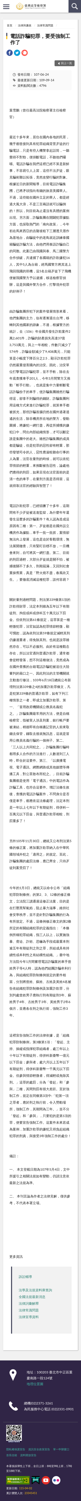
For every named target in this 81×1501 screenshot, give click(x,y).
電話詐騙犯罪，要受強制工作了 (40, 39)
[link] (9, 53)
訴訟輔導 (25, 1277)
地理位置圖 (35, 1384)
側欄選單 (6, 6)
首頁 (9, 25)
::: (3, 3)
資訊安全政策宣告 (39, 1449)
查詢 (75, 6)
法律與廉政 (24, 25)
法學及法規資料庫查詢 (35, 1290)
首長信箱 (11, 1455)
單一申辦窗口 (61, 1449)
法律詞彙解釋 (29, 1303)
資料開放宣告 (28, 1455)
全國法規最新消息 (32, 1297)
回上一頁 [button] (66, 63)
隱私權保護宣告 (15, 1449)
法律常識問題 (45, 25)
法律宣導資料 (29, 1317)
